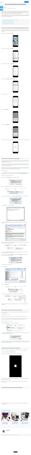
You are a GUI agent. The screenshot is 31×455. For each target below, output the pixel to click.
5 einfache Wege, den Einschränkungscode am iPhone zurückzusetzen (5, 423)
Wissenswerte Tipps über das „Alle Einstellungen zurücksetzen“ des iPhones (15, 423)
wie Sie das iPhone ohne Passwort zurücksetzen (10, 167)
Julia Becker (5, 7)
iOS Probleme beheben (10, 8)
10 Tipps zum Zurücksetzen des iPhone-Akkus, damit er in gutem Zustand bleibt (25, 423)
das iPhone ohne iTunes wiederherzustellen (6, 342)
